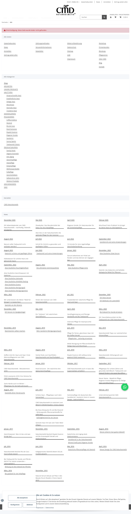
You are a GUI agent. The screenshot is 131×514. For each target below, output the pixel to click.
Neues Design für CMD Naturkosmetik (113, 449)
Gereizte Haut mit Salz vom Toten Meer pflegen (49, 424)
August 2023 (8, 250)
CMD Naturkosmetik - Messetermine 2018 (17, 370)
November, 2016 (41, 429)
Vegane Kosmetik (13, 153)
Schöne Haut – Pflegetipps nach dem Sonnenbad (48, 396)
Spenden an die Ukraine (13, 305)
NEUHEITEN (8, 86)
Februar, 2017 (104, 390)
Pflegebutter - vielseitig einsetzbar (80, 338)
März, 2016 (8, 470)
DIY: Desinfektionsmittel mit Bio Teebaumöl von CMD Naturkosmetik (111, 318)
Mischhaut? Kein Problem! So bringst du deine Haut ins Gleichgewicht (112, 226)
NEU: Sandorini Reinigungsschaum (48, 331)
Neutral (9, 123)
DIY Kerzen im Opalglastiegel (15, 312)
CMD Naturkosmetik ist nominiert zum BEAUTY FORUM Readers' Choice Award (49, 403)
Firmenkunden (104, 47)
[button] (110, 17)
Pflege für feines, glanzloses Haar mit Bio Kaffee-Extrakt (80, 334)
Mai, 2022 (70, 265)
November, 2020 (10, 309)
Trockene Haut (12, 111)
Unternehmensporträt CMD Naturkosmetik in (108, 396)
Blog (100, 63)
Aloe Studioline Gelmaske (14, 278)
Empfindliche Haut (13, 98)
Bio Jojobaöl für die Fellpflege (15, 474)
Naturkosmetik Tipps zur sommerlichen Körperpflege (113, 334)
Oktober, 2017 (72, 363)
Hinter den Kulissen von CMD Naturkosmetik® (46, 301)
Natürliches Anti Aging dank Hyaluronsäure (77, 435)
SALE (5, 187)
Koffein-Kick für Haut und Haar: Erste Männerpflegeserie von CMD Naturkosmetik (17, 357)
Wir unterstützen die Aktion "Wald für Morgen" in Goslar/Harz (17, 301)
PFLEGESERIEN (9, 117)
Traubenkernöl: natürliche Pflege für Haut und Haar (80, 301)
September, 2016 (73, 429)
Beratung (102, 51)
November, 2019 (10, 328)
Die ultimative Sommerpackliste (47, 268)
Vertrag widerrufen (121, 2)
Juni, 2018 (70, 350)
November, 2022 (105, 250)
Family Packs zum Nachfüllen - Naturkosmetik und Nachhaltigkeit (48, 356)
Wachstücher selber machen (15, 331)
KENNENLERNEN (10, 114)
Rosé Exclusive (12, 129)
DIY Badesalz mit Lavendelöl (110, 301)
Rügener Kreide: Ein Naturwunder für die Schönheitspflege (80, 226)
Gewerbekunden (87, 2)
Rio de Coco (11, 126)
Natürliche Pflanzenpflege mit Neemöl (81, 449)
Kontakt (101, 67)
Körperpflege (11, 166)
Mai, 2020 (39, 309)
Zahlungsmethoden (42, 43)
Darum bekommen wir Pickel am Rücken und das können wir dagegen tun (80, 258)
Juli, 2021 (70, 294)
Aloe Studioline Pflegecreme (78, 268)
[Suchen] (91, 17)
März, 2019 (8, 350)
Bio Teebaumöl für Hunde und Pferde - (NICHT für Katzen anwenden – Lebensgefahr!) (18, 461)
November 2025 (9, 220)
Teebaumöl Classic (13, 144)
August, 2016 (103, 429)
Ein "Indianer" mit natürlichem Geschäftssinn (46, 315)
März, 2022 (8, 294)
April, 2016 (103, 446)
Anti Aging (10, 157)
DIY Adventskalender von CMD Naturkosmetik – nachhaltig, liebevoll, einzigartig (17, 227)
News (98, 2)
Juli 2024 (39, 239)
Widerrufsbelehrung (74, 43)
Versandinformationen (44, 47)
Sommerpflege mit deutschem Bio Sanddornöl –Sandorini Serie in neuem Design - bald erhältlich (81, 397)
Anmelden (107, 2)
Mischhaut (10, 105)
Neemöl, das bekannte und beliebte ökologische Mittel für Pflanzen (111, 271)
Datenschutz (51, 508)
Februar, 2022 (40, 294)
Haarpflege (10, 163)
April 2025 (70, 220)
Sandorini (10, 138)
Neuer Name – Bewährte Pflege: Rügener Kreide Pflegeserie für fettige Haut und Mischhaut (112, 380)
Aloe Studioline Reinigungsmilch (16, 291)
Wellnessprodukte (13, 169)
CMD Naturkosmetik (11, 204)
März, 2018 (103, 350)
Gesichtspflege (12, 160)
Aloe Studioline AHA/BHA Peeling (16, 281)
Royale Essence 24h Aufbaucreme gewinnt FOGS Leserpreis (79, 356)
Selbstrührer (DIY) (13, 178)
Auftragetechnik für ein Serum (47, 417)
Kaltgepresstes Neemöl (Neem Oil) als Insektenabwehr (49, 453)
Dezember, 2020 (104, 294)
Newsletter (39, 51)
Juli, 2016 (7, 446)
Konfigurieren (16, 505)
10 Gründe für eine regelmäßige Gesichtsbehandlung (78, 245)
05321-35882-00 (73, 2)
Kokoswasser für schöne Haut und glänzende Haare (16, 260)
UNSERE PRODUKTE (11, 89)
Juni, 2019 (70, 328)
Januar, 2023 (71, 250)
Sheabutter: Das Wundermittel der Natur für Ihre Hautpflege (48, 226)
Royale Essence (12, 132)
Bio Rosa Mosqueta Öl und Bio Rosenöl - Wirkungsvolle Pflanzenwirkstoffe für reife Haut (49, 412)
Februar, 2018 (9, 363)
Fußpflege (10, 172)
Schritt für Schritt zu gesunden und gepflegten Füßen (48, 245)
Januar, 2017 (8, 429)
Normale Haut (11, 108)
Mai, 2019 (102, 328)
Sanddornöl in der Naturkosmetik (80, 439)
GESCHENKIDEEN (10, 184)
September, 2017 (105, 363)
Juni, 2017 (39, 390)
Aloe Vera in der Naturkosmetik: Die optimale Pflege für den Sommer (48, 234)
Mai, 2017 (70, 390)
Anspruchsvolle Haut (14, 95)
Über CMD (102, 59)
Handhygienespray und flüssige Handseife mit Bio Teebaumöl (78, 315)
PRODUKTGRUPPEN (11, 147)
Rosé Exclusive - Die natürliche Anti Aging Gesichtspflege (48, 370)
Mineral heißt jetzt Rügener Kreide (80, 442)
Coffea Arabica (12, 120)
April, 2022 (103, 265)
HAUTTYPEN (8, 92)
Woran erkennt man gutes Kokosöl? (112, 432)
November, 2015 (41, 470)
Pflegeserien (103, 55)
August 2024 (8, 239)
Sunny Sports (11, 141)
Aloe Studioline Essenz (13, 284)
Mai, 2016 (70, 446)
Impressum (41, 508)
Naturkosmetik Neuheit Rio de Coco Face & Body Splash (16, 453)
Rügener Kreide (12, 135)
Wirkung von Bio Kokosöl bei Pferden (18, 467)
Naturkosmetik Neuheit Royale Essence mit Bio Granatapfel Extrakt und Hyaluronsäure (49, 436)
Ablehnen (31, 505)
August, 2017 (8, 390)
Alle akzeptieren (23, 498)
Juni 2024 (70, 239)
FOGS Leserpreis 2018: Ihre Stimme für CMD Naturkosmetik (17, 377)
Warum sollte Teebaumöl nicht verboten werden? (15, 245)
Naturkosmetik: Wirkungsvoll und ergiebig (110, 356)
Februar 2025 (103, 220)
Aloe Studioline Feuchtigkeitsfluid (16, 268)
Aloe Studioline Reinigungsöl (15, 288)
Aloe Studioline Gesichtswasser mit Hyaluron (16, 274)
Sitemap (70, 51)
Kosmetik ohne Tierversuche (15, 393)
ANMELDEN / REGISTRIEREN (119, 15)
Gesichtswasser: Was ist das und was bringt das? (17, 435)
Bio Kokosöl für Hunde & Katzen (111, 312)
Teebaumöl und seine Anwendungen (49, 253)
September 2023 (105, 239)
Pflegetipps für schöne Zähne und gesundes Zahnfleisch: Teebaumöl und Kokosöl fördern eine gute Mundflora (112, 371)
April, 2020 (71, 309)
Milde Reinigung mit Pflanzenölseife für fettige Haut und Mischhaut (81, 345)
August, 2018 (40, 350)
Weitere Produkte (13, 181)
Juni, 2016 (39, 446)
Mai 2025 (39, 220)
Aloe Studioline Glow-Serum (110, 253)
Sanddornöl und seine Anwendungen (113, 242)
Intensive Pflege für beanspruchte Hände (79, 323)
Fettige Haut (11, 102)
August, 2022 (40, 265)
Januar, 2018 (40, 363)
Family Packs (11, 150)
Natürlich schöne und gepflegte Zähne (18, 253)
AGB (68, 55)
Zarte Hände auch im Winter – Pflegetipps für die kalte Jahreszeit (16, 385)
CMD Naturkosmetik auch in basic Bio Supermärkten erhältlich (80, 370)
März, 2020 (103, 309)
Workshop (102, 43)
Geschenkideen (12, 175)
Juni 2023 (39, 250)
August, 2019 (40, 328)
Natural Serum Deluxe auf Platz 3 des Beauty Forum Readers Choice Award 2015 (49, 478)
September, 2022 (10, 265)
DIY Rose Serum (105, 298)
